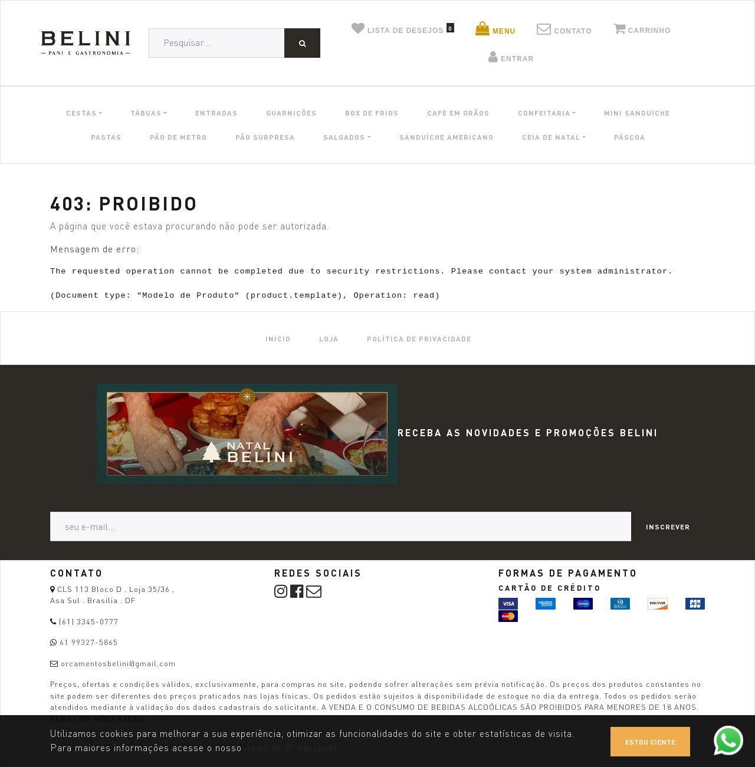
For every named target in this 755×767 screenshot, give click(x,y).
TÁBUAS (146, 112)
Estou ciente (650, 742)
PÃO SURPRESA (265, 137)
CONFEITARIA (544, 112)
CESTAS (81, 112)
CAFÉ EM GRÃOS (458, 112)
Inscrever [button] (668, 526)
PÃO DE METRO (178, 137)
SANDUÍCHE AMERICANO (446, 137)
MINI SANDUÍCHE (637, 112)
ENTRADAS (216, 112)
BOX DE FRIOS (372, 112)
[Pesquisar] (302, 43)
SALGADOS (344, 137)
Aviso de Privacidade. (292, 747)
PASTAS (106, 137)
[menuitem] (278, 338)
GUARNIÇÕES (291, 112)
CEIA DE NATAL (551, 137)
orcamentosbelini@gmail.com (118, 663)
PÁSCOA (629, 137)
